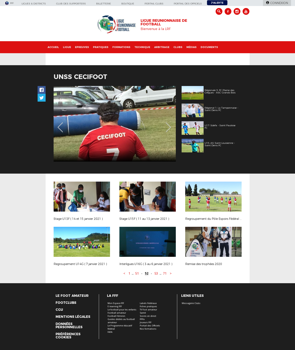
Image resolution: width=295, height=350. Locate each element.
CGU (59, 309)
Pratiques (100, 47)
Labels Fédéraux (148, 303)
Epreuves (82, 47)
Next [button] (168, 124)
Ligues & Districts (34, 3)
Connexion (279, 3)
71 (165, 273)
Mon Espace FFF (116, 303)
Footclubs (66, 302)
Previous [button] (60, 124)
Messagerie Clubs (191, 303)
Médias (191, 47)
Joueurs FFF (145, 322)
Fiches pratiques (148, 306)
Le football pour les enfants (122, 309)
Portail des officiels (188, 3)
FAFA (110, 332)
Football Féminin (116, 316)
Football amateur (117, 313)
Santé (143, 313)
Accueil (53, 47)
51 (137, 273)
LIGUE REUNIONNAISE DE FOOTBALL (164, 22)
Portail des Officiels (150, 325)
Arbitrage (161, 47)
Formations (121, 47)
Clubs (177, 47)
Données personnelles (69, 325)
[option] (115, 124)
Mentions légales (73, 316)
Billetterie (103, 3)
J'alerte (217, 2)
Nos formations (148, 329)
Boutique (127, 3)
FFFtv (142, 319)
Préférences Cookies (68, 336)
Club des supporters (71, 3)
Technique (142, 47)
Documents (209, 47)
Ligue (67, 47)
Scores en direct (148, 316)
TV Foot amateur (148, 309)
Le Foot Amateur (72, 295)
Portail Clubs (154, 3)
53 (156, 273)
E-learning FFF (115, 306)
